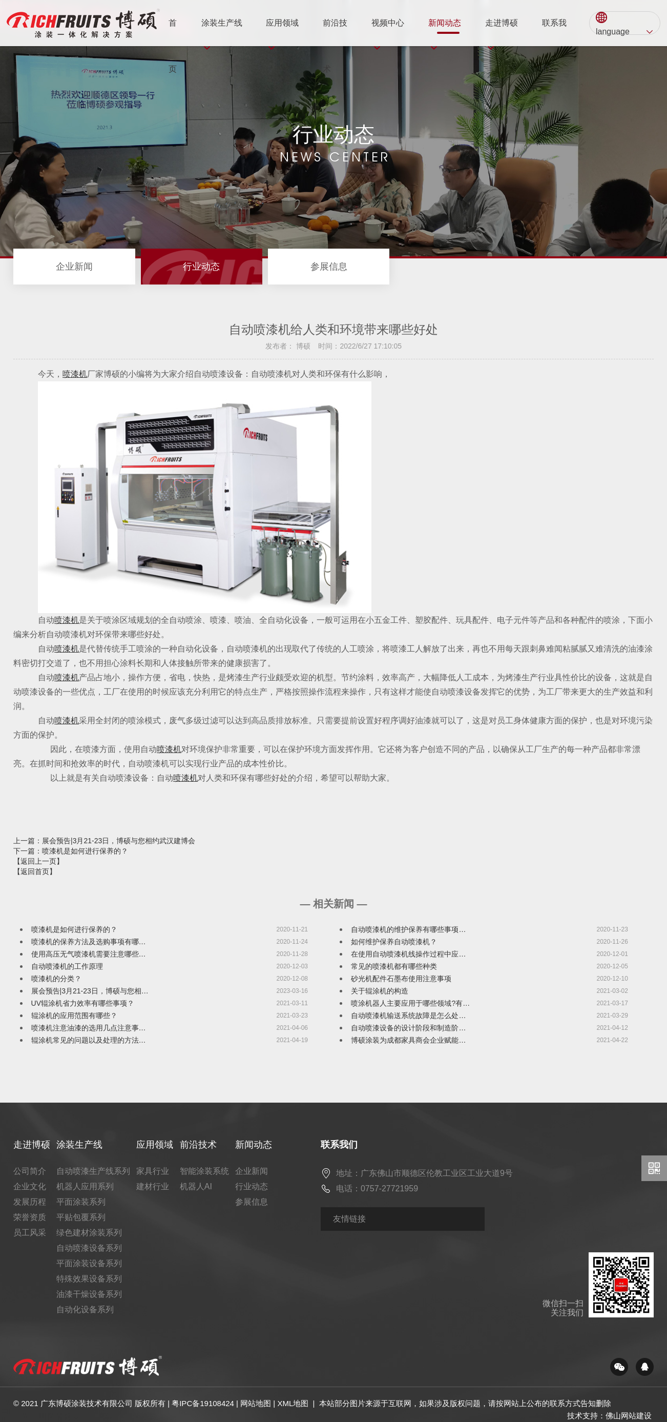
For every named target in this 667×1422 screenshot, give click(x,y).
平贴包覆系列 (81, 1217)
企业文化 (29, 1186)
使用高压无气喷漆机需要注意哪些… (88, 954)
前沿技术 (335, 32)
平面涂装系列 (81, 1201)
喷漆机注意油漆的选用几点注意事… (88, 1028)
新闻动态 (444, 32)
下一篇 (70, 851)
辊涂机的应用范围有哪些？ (74, 1015)
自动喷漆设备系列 (89, 1248)
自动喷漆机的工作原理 (67, 966)
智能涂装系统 (204, 1171)
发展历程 (29, 1201)
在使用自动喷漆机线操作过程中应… (408, 954)
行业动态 (201, 266)
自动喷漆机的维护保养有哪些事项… (408, 929)
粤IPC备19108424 (203, 1403)
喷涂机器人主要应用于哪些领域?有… (410, 1003)
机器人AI (196, 1186)
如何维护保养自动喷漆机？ (394, 942)
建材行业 (152, 1186)
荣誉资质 (29, 1217)
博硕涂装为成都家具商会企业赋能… (408, 1040)
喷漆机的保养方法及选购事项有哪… (88, 942)
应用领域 (282, 32)
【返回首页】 (34, 871)
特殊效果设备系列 (89, 1278)
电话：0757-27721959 (377, 1188)
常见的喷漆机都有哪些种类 (394, 966)
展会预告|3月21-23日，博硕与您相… (90, 991)
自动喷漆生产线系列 (93, 1171)
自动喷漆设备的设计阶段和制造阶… (408, 1028)
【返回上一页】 (38, 861)
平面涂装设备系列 (89, 1263)
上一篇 (104, 841)
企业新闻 (74, 266)
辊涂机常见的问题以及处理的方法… (88, 1040)
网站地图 (255, 1403)
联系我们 (554, 32)
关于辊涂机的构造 (379, 991)
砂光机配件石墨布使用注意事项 (401, 978)
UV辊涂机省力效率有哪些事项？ (82, 1003)
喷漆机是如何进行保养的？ (74, 929)
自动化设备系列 (85, 1309)
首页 (173, 32)
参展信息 (328, 266)
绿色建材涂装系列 (89, 1232)
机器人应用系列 (85, 1186)
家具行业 (152, 1171)
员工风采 (29, 1232)
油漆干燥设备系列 (89, 1294)
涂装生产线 (221, 32)
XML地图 (292, 1403)
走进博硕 (501, 32)
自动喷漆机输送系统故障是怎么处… (408, 1015)
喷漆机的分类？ (56, 978)
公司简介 (29, 1171)
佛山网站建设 (629, 1415)
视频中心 (387, 32)
